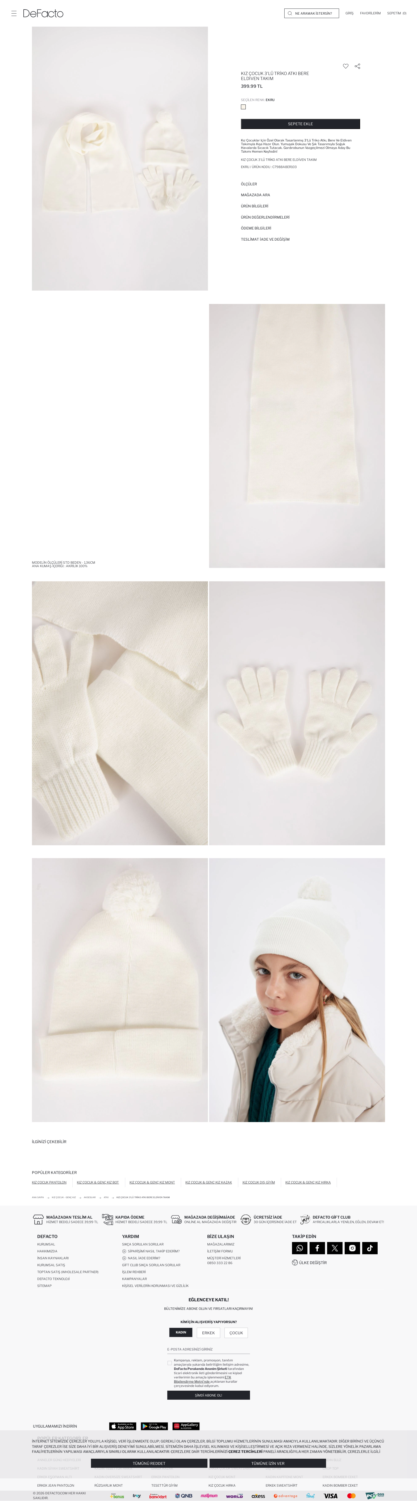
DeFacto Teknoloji (53, 1279)
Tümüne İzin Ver (268, 1463)
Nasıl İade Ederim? (141, 1258)
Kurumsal (46, 1244)
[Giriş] (349, 13)
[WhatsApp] (299, 1248)
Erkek (208, 1333)
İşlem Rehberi (134, 1272)
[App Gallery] (186, 1426)
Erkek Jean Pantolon (55, 1485)
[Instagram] (352, 1248)
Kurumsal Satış (51, 1265)
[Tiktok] (370, 1248)
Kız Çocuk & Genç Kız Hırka (308, 1182)
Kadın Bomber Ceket (340, 1485)
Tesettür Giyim (164, 1485)
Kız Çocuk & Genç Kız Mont (152, 1182)
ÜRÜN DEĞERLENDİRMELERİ (265, 217)
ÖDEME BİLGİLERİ (256, 228)
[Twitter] (335, 1248)
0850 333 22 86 (219, 1263)
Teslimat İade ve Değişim (265, 239)
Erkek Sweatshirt (282, 1485)
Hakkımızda (47, 1251)
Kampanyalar (134, 1279)
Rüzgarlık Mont (108, 1485)
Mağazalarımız (220, 1244)
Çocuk (236, 1333)
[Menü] (14, 13)
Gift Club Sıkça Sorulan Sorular (151, 1265)
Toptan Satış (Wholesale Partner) (67, 1272)
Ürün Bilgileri (254, 206)
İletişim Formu (220, 1251)
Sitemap (44, 1286)
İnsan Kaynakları (53, 1258)
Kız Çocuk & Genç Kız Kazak (208, 1182)
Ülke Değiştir (313, 1262)
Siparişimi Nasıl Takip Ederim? (151, 1251)
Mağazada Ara (255, 195)
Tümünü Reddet (149, 1463)
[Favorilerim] (370, 13)
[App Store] (122, 1426)
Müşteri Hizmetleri (224, 1258)
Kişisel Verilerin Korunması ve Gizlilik (155, 1286)
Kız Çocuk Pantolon (49, 1182)
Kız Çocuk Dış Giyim (259, 1182)
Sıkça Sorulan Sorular (143, 1244)
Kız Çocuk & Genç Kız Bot (98, 1182)
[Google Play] (154, 1426)
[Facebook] (317, 1248)
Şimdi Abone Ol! (208, 1395)
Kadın (181, 1332)
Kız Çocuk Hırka (222, 1485)
